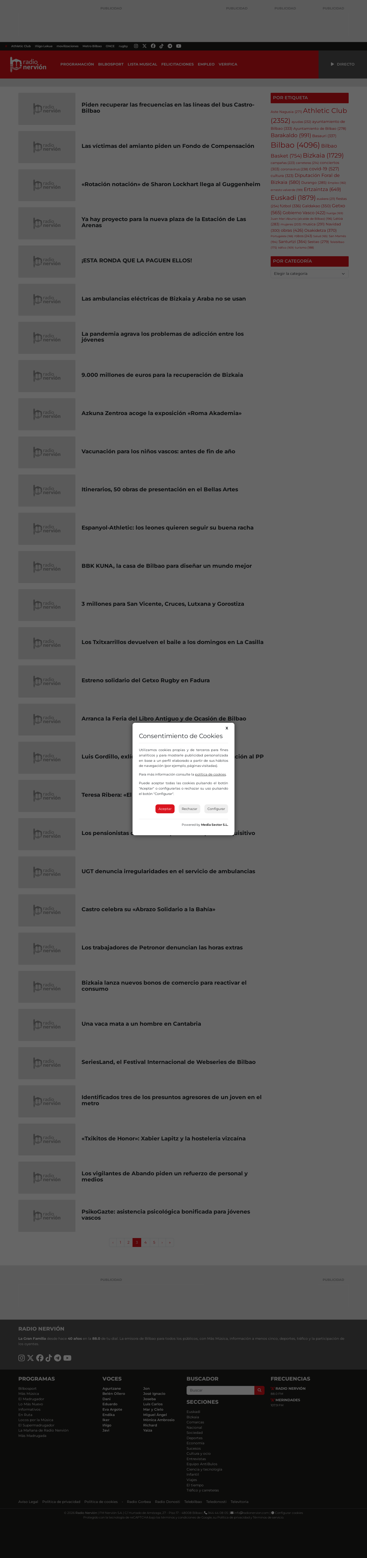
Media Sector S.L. (214, 825)
